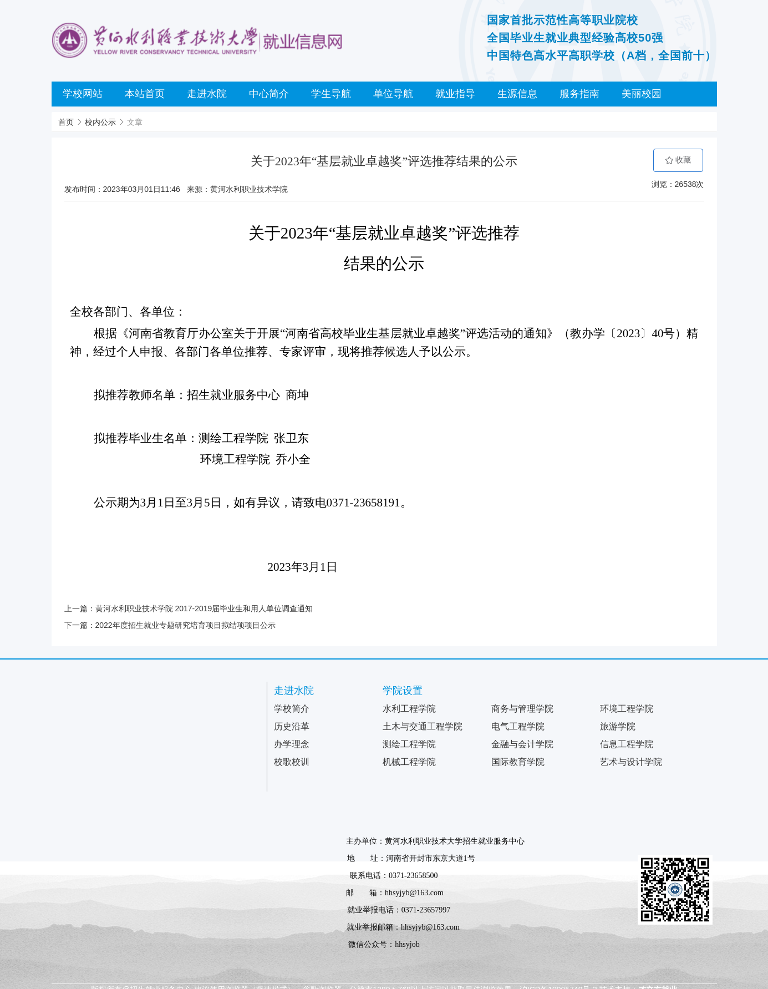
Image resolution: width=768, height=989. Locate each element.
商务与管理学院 (522, 708)
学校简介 (291, 708)
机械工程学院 (409, 762)
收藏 (678, 160)
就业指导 (455, 93)
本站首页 (145, 93)
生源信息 (517, 93)
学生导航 (331, 93)
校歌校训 (291, 762)
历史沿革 (291, 726)
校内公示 (100, 122)
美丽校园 (642, 93)
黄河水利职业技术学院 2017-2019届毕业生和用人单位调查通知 (204, 608)
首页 (66, 122)
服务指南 (579, 93)
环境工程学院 (626, 708)
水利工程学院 (409, 708)
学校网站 (83, 93)
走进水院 (207, 93)
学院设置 (403, 690)
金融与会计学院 (522, 744)
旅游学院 (617, 726)
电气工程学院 (518, 726)
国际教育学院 (518, 762)
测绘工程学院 (409, 744)
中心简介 (269, 93)
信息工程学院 (626, 744)
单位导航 (393, 93)
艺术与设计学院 (631, 762)
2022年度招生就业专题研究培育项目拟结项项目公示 (185, 625)
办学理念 (291, 744)
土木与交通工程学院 (422, 726)
